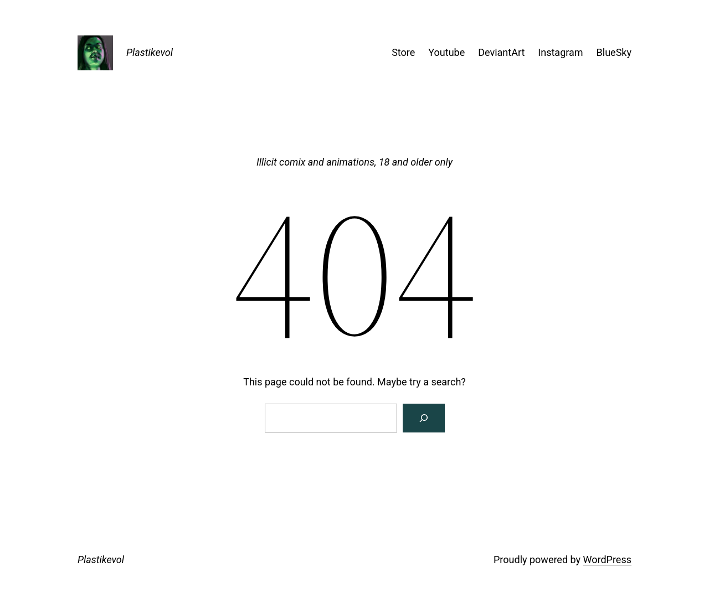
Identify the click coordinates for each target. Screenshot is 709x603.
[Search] (424, 418)
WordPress (607, 559)
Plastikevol (149, 52)
